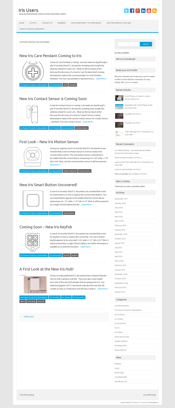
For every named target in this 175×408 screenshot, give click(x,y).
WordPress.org (121, 381)
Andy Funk (119, 157)
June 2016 (119, 208)
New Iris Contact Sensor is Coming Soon (53, 98)
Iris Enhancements (122, 306)
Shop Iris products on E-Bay (119, 23)
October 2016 (120, 203)
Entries (119, 373)
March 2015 (119, 261)
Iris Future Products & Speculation (33, 85)
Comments (121, 377)
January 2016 (120, 230)
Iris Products (55, 128)
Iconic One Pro (126, 402)
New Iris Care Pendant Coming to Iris (50, 56)
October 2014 (120, 278)
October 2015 (120, 239)
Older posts (27, 316)
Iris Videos (119, 332)
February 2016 (120, 225)
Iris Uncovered (55, 85)
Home (21, 23)
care (65, 85)
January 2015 (120, 270)
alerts (22, 301)
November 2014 (121, 274)
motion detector (70, 171)
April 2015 (119, 256)
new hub (41, 301)
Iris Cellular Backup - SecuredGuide (128, 150)
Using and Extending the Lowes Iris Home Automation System (42, 14)
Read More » (101, 79)
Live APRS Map (149, 395)
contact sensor (82, 128)
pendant (72, 85)
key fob (67, 255)
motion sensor (85, 171)
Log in (117, 368)
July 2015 (118, 248)
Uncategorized (120, 345)
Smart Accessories (122, 337)
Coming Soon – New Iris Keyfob (45, 227)
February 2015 (120, 265)
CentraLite (31, 301)
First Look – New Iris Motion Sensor (49, 142)
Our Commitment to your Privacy (86, 23)
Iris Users (28, 10)
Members (62, 23)
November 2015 (121, 234)
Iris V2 (117, 328)
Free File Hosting (27, 395)
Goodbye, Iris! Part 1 (133, 123)
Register (118, 364)
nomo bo (118, 162)
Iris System (66, 297)
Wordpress (153, 402)
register (127, 82)
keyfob (75, 255)
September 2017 (121, 199)
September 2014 (121, 283)
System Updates (121, 341)
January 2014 (120, 292)
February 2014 (120, 287)
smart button (69, 213)
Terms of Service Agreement (31, 29)
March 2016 (119, 221)
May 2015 (118, 252)
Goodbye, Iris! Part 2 (133, 114)
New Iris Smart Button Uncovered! (48, 185)
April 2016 (119, 216)
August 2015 (119, 243)
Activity (33, 23)
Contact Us (47, 23)
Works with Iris (120, 350)
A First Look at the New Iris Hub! (46, 269)
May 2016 (118, 212)
